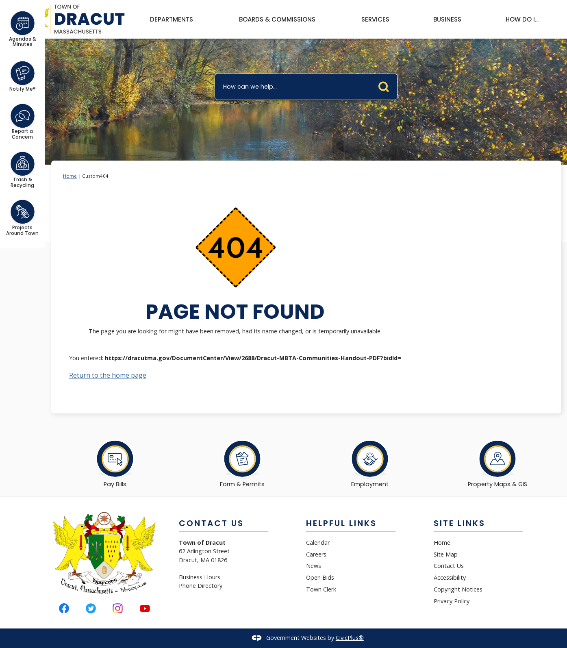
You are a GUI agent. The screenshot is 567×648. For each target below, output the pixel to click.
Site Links (459, 523)
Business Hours (199, 577)
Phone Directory (200, 585)
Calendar (318, 542)
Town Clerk (321, 589)
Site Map (446, 554)
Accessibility (450, 577)
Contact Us (449, 566)
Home (70, 176)
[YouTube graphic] (145, 608)
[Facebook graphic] (64, 608)
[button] (386, 85)
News (313, 566)
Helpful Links (341, 523)
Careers (316, 554)
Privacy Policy (451, 601)
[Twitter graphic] (91, 608)
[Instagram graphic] (118, 608)
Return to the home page (107, 375)
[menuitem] (171, 19)
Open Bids (320, 577)
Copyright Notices (458, 589)
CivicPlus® (350, 637)
